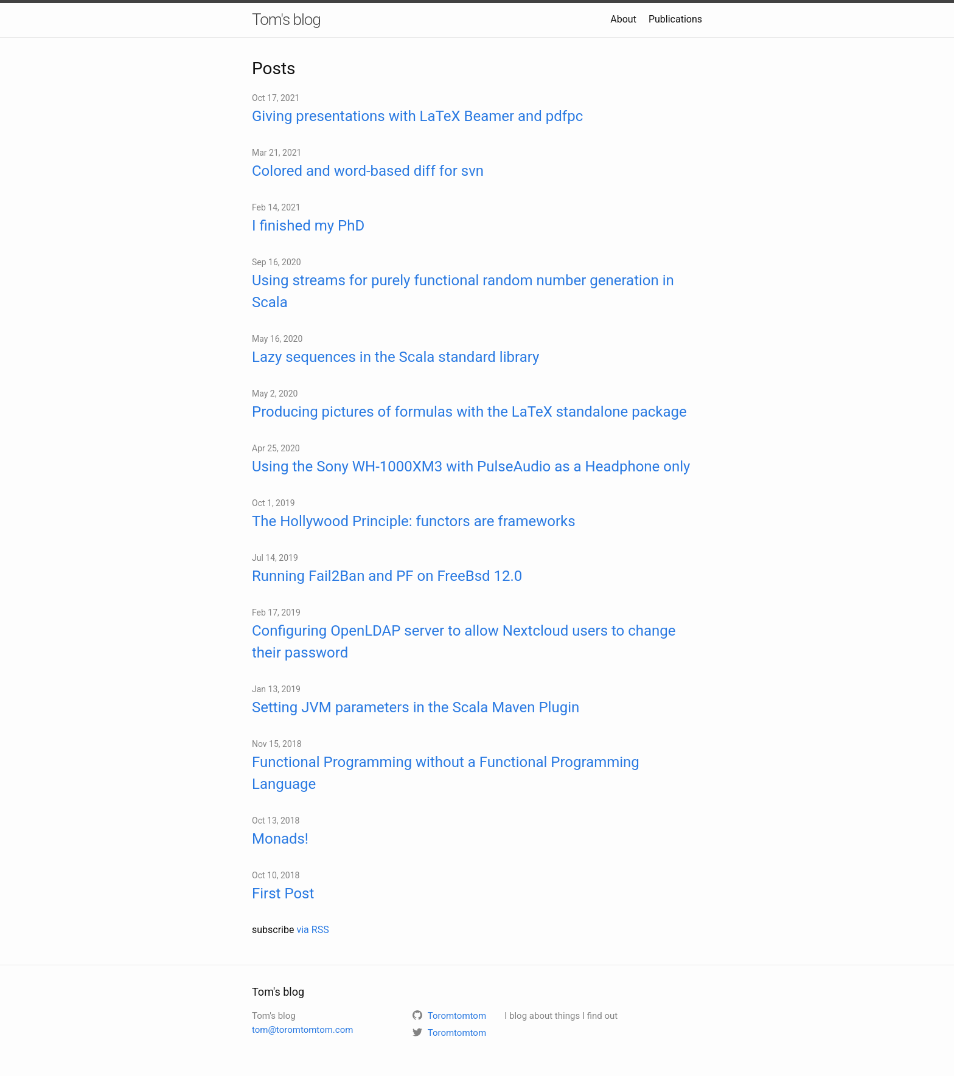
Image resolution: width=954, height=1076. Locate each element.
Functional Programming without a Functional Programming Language (445, 773)
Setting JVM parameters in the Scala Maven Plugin (415, 707)
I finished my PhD (308, 225)
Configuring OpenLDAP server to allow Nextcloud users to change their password (464, 641)
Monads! (280, 838)
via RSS (312, 929)
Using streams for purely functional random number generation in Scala (463, 291)
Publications (675, 19)
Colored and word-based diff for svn (368, 170)
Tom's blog (286, 19)
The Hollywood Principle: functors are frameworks (414, 521)
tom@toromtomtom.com (302, 1029)
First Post (283, 893)
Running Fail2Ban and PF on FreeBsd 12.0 (387, 576)
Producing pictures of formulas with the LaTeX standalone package (469, 411)
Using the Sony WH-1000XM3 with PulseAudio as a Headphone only (471, 466)
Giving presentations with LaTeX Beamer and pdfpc (417, 116)
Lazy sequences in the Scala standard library (395, 357)
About (623, 19)
